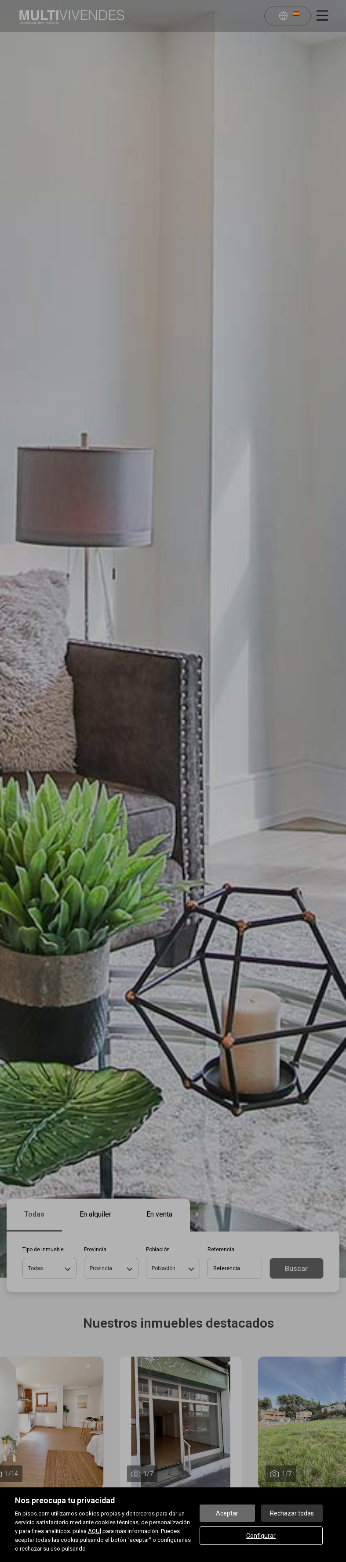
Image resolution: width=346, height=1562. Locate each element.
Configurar (261, 1535)
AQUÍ (94, 1531)
